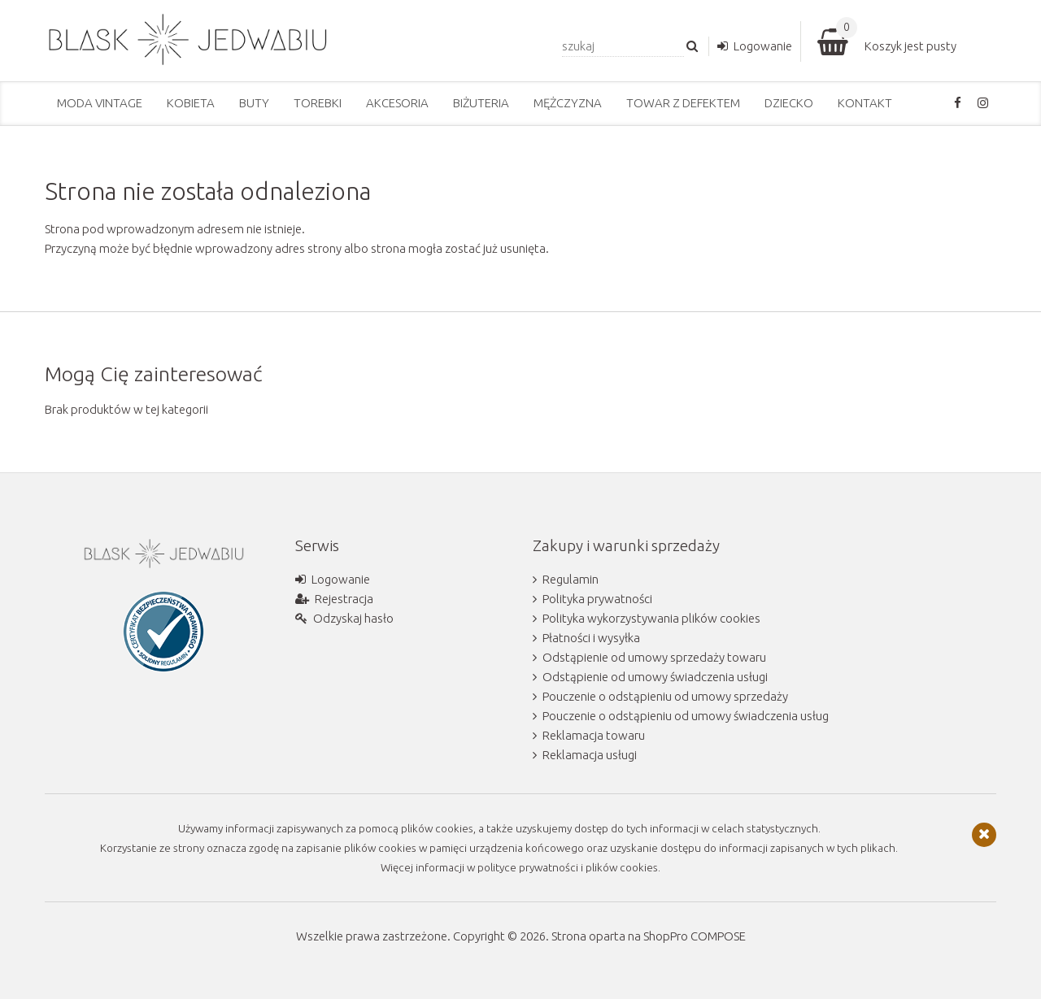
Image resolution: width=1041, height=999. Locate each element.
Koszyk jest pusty (910, 46)
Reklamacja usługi (589, 755)
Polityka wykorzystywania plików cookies (651, 618)
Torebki (318, 103)
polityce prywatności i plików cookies (567, 867)
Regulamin (570, 579)
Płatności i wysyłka (591, 638)
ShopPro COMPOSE (694, 936)
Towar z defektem (683, 103)
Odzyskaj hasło (353, 618)
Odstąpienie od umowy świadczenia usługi (655, 677)
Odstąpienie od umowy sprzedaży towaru (654, 657)
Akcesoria (397, 103)
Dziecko (788, 103)
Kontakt (865, 103)
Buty (254, 103)
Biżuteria (481, 103)
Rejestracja (344, 599)
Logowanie (763, 46)
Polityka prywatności (597, 599)
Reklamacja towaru (593, 735)
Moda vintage (99, 103)
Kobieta (191, 103)
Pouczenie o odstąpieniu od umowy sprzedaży (665, 696)
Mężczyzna (568, 103)
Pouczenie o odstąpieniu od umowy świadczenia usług (685, 716)
